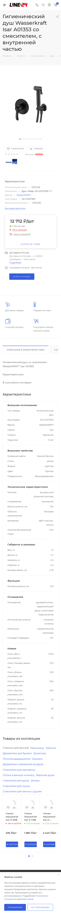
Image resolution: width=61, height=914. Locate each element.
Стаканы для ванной (16, 747)
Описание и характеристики (25, 350)
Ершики (37, 758)
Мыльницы (37, 747)
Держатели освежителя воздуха (23, 764)
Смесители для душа (16, 780)
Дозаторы (40, 753)
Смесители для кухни (16, 786)
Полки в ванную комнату (18, 775)
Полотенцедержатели (17, 758)
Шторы (35, 780)
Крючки (51, 747)
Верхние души (45, 775)
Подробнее (15, 262)
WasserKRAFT (24, 195)
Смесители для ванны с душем (22, 791)
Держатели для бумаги (17, 753)
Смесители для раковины (19, 769)
